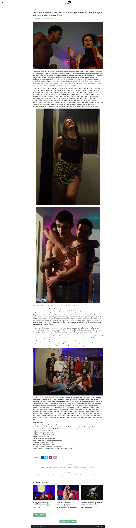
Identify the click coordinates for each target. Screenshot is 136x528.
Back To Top (99, 526)
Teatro (34, 9)
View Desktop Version (68, 521)
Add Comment (39, 515)
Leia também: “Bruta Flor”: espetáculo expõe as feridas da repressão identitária (56, 305)
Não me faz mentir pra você (47, 398)
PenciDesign (41, 526)
